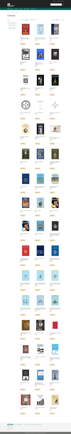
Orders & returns (10, 428)
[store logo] (11, 5)
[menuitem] (10, 9)
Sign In (54, 1)
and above (14, 28)
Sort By (53, 19)
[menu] (35, 9)
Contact (8, 429)
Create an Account (60, 1)
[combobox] (56, 4)
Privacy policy (9, 426)
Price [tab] (8, 20)
